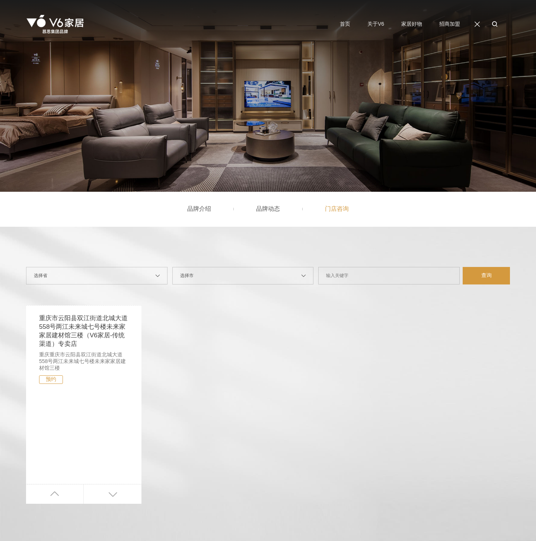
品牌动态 (268, 209)
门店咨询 (337, 209)
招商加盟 (449, 26)
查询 (486, 275)
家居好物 (411, 26)
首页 (345, 26)
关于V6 (375, 26)
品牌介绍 (199, 209)
